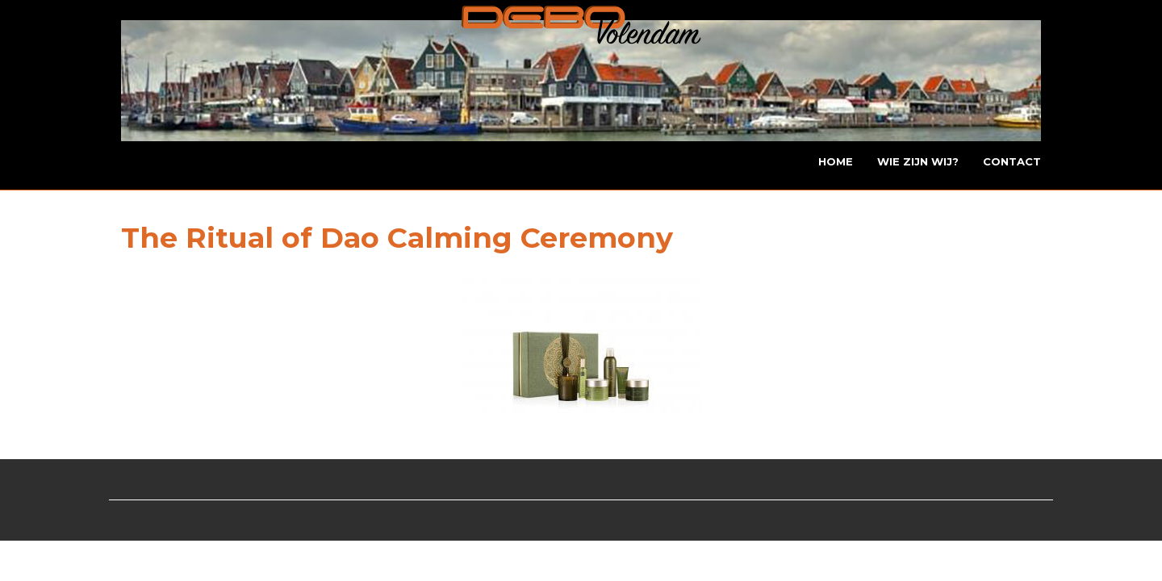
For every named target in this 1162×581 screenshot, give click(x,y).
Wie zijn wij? (918, 161)
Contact (1012, 161)
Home (835, 161)
